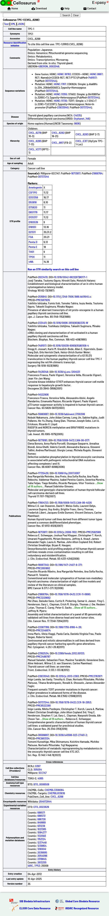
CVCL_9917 (58, 142)
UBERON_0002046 (49, 66)
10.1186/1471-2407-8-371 (68, 564)
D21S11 (32, 232)
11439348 (43, 371)
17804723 (43, 502)
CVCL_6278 (35, 132)
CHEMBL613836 (56, 793)
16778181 (42, 440)
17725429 (43, 473)
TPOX (32, 256)
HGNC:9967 (96, 74)
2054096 (42, 855)
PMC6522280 (43, 705)
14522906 (43, 394)
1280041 (41, 849)
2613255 (41, 862)
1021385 (41, 829)
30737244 (50, 80)
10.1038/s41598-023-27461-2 (71, 735)
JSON (21, 23)
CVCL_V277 (35, 149)
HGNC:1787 (60, 84)
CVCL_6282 (58, 132)
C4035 (77, 115)
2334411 (42, 322)
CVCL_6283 (82, 134)
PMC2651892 (43, 568)
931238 (41, 825)
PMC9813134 (43, 738)
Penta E (33, 246)
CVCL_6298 (57, 796)
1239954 (42, 845)
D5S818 (33, 202)
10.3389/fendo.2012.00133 (69, 653)
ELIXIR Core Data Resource (35, 908)
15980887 (43, 414)
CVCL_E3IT (82, 141)
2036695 (42, 852)
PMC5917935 (43, 300)
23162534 (43, 653)
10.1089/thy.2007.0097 (67, 473)
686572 (41, 815)
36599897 (43, 735)
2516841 (42, 296)
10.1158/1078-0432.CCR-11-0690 (72, 594)
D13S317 (33, 217)
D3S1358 (33, 197)
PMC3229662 (43, 597)
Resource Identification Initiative (15, 44)
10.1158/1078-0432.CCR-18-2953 (73, 702)
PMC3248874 (43, 630)
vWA (31, 261)
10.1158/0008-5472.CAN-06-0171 (71, 440)
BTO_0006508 (41, 784)
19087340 (43, 564)
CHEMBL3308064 (54, 789)
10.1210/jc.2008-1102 (65, 532)
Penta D (33, 242)
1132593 (41, 835)
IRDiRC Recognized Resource (82, 908)
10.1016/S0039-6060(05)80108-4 (71, 345)
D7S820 (33, 207)
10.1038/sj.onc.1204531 (67, 371)
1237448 (42, 842)
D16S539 (33, 222)
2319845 (41, 859)
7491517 (92, 77)
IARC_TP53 (34, 865)
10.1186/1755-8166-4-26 (68, 627)
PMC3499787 (43, 656)
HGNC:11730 (60, 100)
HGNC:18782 (64, 74)
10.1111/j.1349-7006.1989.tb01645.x (72, 296)
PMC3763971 (95, 676)
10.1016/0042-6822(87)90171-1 (70, 277)
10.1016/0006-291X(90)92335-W (70, 322)
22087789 (43, 627)
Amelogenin (35, 187)
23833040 (63, 107)
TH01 (31, 251)
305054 (37, 769)
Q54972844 (45, 801)
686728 (41, 819)
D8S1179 (33, 212)
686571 (41, 812)
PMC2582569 (93, 532)
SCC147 (43, 772)
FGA (31, 237)
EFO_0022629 (41, 806)
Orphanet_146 (81, 118)
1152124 (41, 839)
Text (6, 23)
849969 (41, 822)
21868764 (97, 173)
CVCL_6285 (35, 141)
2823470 (43, 277)
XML (13, 23)
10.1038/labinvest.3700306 (70, 414)
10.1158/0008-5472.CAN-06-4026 (73, 502)
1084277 (41, 832)
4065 (40, 778)
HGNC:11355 (60, 94)
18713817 (75, 173)
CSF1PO (33, 192)
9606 (77, 123)
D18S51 (32, 227)
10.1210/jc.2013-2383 (67, 676)
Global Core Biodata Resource (82, 901)
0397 (37, 766)
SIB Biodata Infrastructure (35, 901)
